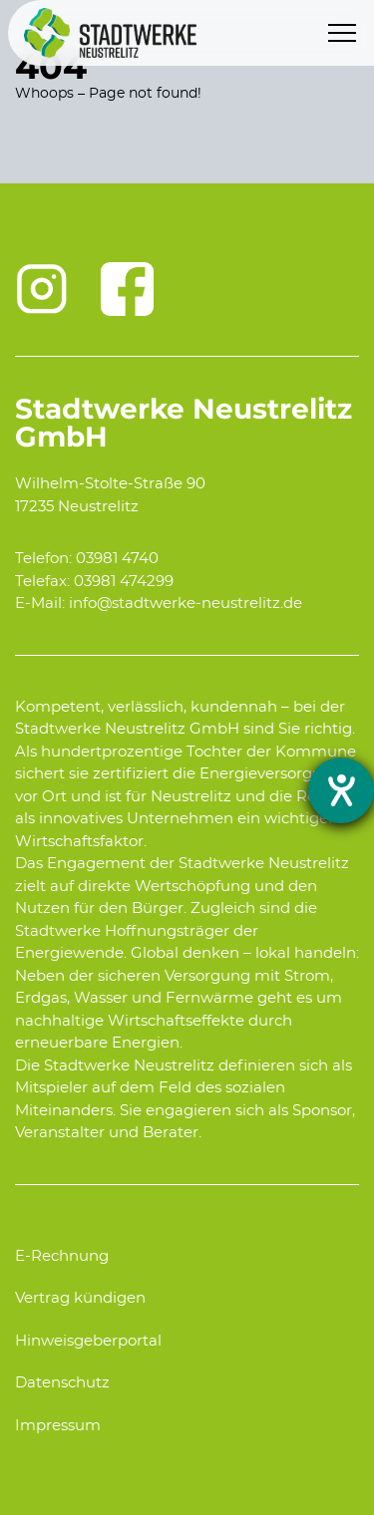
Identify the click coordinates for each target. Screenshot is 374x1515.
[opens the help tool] (341, 790)
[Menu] (342, 33)
